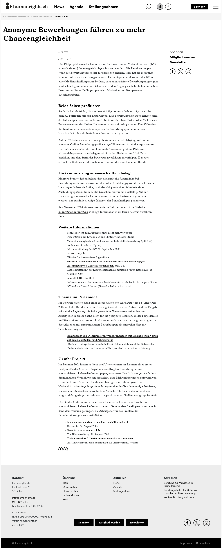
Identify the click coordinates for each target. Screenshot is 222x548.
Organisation (70, 487)
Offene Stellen (70, 491)
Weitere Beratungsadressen (179, 497)
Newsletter (178, 62)
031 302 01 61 (21, 502)
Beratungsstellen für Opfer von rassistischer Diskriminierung (181, 491)
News (59, 6)
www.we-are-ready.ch (91, 140)
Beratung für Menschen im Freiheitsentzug (178, 484)
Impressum (186, 543)
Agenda (76, 6)
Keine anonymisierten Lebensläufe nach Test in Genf (97, 422)
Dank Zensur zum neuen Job (83, 430)
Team (66, 482)
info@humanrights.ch (24, 497)
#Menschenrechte (42, 16)
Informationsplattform (17, 16)
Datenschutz (203, 543)
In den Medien (71, 495)
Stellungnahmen (103, 6)
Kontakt (67, 499)
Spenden (199, 6)
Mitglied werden (182, 57)
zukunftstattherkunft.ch (73, 212)
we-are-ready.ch (76, 253)
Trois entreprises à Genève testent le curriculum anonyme (100, 438)
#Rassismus (61, 16)
